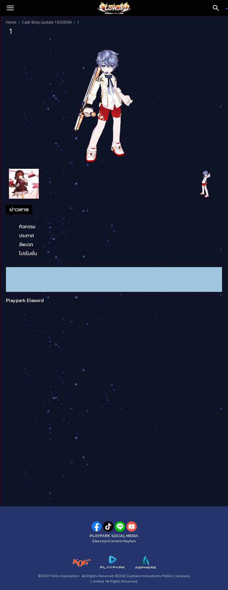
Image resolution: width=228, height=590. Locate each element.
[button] (10, 8)
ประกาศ (26, 235)
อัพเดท (26, 244)
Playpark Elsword (25, 300)
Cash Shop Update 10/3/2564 (47, 22)
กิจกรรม (27, 226)
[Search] (218, 8)
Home (11, 22)
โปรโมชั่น (28, 253)
